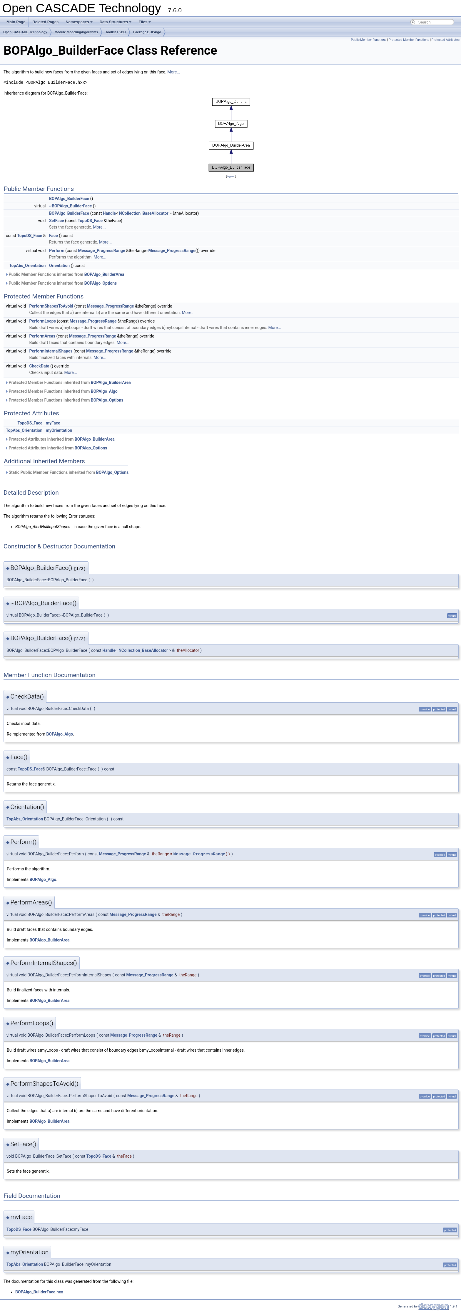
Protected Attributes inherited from (60, 439)
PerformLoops (42, 321)
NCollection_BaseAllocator (143, 213)
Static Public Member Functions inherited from (66, 472)
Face (53, 235)
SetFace (56, 220)
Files (144, 22)
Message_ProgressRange (101, 250)
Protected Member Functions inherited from (68, 382)
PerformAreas (42, 336)
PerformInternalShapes (51, 351)
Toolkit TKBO (115, 32)
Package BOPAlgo (147, 32)
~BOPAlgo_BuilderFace (70, 206)
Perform (56, 250)
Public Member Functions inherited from (64, 274)
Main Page (15, 22)
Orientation (59, 265)
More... (173, 72)
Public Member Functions (368, 40)
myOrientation (59, 430)
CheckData (39, 366)
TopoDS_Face (90, 220)
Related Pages (45, 22)
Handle (109, 213)
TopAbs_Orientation (27, 265)
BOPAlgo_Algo (104, 391)
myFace (53, 423)
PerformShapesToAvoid (51, 306)
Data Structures (116, 22)
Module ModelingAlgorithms (76, 32)
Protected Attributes (446, 40)
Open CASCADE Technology (25, 32)
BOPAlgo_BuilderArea (104, 274)
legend (231, 176)
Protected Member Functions (409, 40)
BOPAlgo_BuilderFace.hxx (39, 1292)
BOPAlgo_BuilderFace (69, 198)
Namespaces (79, 22)
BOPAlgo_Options (100, 283)
